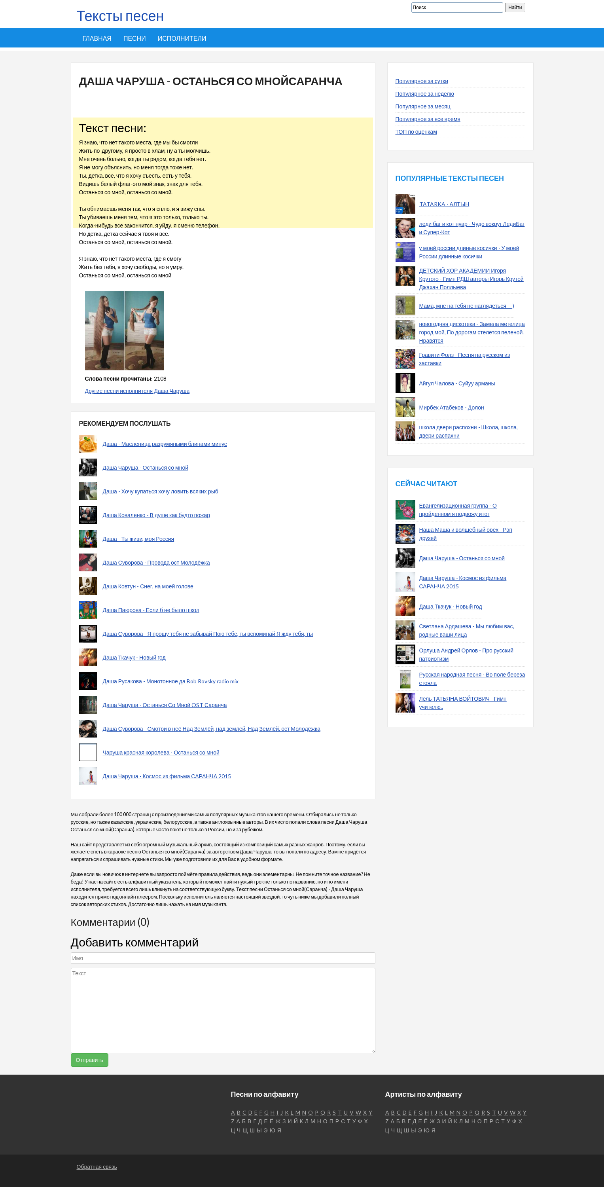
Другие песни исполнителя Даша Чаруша (137, 390)
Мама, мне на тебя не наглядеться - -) (466, 305)
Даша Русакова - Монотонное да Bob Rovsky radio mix (171, 681)
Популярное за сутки (422, 81)
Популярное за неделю (425, 93)
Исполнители (182, 38)
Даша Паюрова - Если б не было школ (151, 610)
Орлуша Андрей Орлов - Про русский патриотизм (466, 654)
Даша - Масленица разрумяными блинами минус (165, 443)
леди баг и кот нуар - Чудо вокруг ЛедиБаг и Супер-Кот (472, 227)
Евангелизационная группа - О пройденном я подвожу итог (458, 509)
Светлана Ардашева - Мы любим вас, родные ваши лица (466, 630)
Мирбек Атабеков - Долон (451, 407)
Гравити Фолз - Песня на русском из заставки (464, 358)
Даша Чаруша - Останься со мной (146, 467)
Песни (134, 38)
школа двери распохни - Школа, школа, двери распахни (468, 431)
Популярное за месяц (423, 106)
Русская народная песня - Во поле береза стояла (472, 678)
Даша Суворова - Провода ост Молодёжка (156, 562)
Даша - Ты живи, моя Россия (138, 538)
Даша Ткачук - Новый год (134, 657)
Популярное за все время (428, 119)
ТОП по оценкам (416, 131)
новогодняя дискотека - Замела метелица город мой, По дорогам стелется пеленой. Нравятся (472, 332)
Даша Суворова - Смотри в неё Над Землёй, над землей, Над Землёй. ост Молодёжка (211, 728)
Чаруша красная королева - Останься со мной (161, 752)
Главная (97, 38)
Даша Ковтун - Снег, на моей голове (148, 586)
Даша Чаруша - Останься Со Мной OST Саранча (165, 705)
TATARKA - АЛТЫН (444, 204)
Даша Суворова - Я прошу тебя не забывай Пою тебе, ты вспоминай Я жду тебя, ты (208, 633)
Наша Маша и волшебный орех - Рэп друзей (466, 533)
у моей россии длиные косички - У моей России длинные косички (469, 252)
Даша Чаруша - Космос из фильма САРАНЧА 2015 (167, 776)
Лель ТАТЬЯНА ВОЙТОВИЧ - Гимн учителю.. (463, 702)
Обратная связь (97, 1166)
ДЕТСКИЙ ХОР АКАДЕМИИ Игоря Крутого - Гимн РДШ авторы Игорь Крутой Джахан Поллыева (471, 278)
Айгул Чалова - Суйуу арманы (457, 383)
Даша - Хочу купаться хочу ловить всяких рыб (160, 491)
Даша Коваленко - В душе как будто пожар (156, 515)
